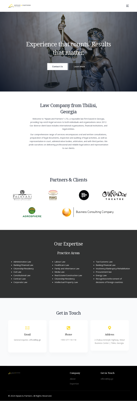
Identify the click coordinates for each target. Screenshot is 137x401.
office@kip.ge (35, 341)
